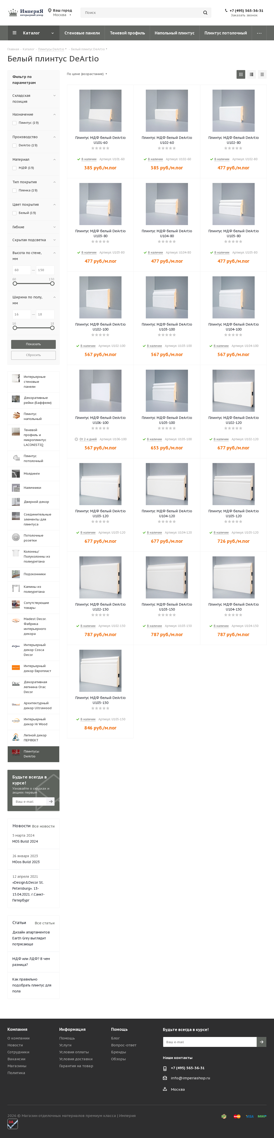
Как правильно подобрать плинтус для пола (31, 985)
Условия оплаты (74, 1052)
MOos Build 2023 (26, 862)
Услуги (65, 1045)
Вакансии (16, 1059)
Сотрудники (18, 1052)
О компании (18, 1038)
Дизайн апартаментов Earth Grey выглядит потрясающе (31, 938)
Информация (72, 1029)
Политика (16, 1072)
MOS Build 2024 (25, 841)
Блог (115, 1038)
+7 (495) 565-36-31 (247, 10)
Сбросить (33, 355)
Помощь (67, 1038)
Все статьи (45, 923)
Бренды (118, 1052)
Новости (15, 1045)
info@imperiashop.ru (190, 1078)
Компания (17, 1029)
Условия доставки (75, 1059)
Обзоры (118, 1059)
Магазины (16, 1065)
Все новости (43, 826)
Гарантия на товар (76, 1065)
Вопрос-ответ (123, 1045)
